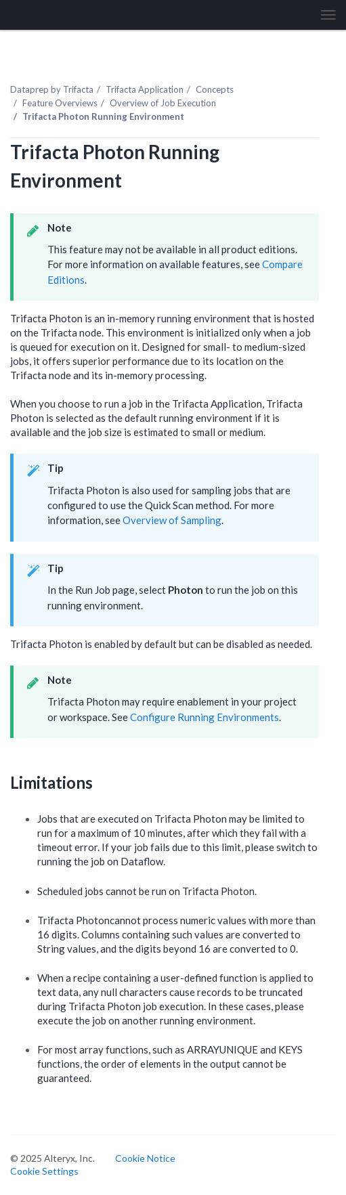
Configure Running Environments (204, 717)
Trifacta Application (144, 89)
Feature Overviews (60, 102)
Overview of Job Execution (163, 102)
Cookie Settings (44, 1171)
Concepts (215, 89)
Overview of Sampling (172, 520)
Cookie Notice (145, 1158)
